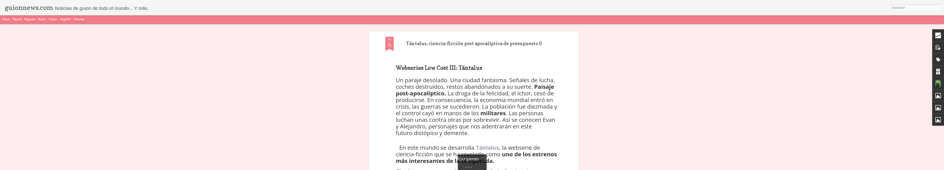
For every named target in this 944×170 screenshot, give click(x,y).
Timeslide (79, 19)
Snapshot (65, 19)
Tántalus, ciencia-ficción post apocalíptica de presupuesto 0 (474, 43)
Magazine (30, 19)
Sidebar (53, 19)
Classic (6, 19)
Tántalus (487, 147)
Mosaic (42, 19)
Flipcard (17, 19)
